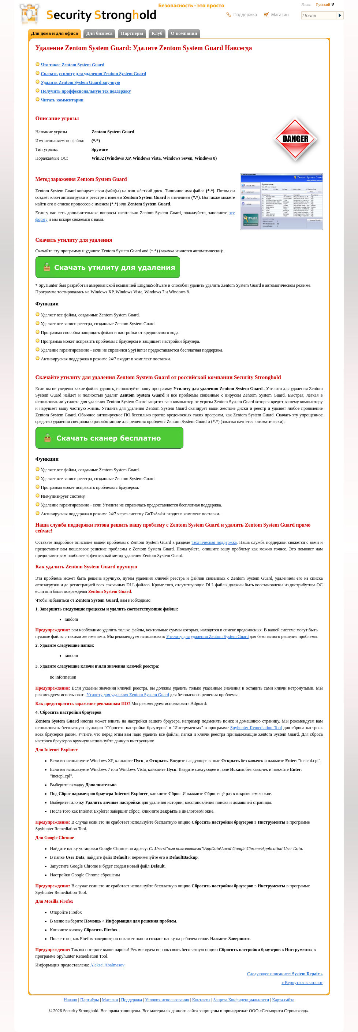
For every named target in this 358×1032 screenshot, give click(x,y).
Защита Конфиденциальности (241, 999)
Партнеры (132, 33)
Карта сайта (283, 999)
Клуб (157, 33)
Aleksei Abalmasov (107, 965)
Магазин (110, 999)
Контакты (201, 999)
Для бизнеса (99, 33)
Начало (70, 999)
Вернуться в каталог (301, 982)
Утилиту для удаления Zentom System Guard (207, 636)
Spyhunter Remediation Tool (256, 727)
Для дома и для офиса (54, 33)
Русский (325, 4)
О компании (184, 33)
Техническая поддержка (213, 542)
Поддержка (131, 999)
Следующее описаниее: (284, 973)
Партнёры (89, 999)
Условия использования (167, 999)
